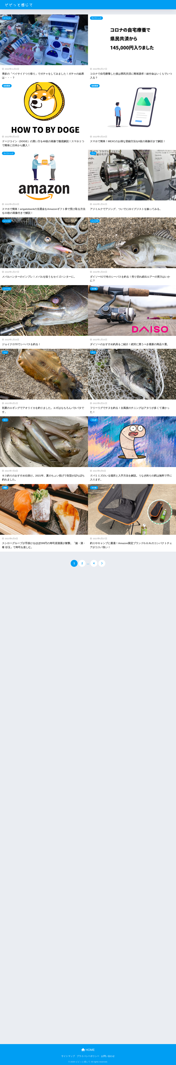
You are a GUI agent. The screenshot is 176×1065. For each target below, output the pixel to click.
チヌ (93, 352)
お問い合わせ (108, 1056)
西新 (5, 488)
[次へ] (101, 563)
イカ (5, 352)
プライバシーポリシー (88, 1056)
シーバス (6, 221)
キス (5, 420)
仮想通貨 (6, 86)
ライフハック (96, 18)
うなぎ (93, 420)
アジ (93, 153)
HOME (88, 1049)
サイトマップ (68, 1056)
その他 (93, 289)
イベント (6, 18)
